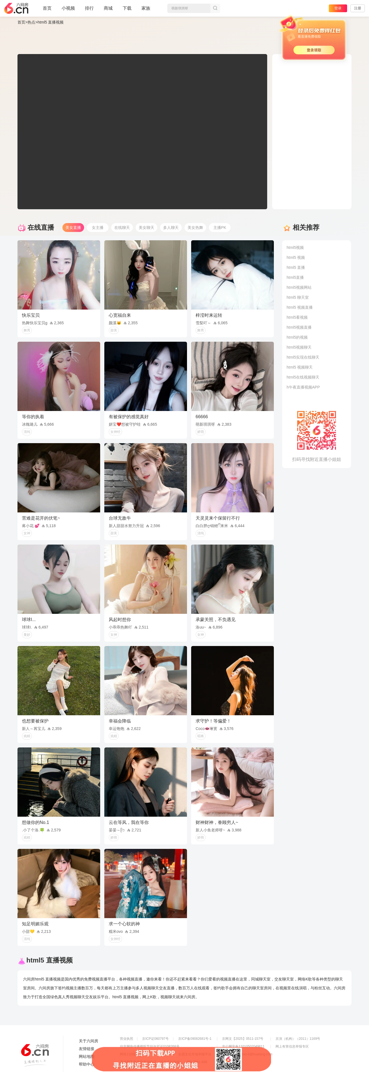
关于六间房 (88, 1041)
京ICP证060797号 (155, 1039)
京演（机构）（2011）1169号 (298, 1039)
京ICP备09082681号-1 (194, 1039)
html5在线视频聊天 (303, 377)
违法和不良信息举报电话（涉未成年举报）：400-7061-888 (163, 1062)
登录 (338, 8)
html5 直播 (296, 267)
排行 (89, 8)
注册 (357, 8)
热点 (31, 22)
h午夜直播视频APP (303, 387)
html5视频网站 (299, 287)
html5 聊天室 (298, 297)
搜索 (215, 8)
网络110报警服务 (132, 1054)
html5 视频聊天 (300, 367)
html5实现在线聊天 (303, 357)
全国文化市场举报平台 (194, 1054)
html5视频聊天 (299, 347)
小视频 (68, 10)
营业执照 (126, 1039)
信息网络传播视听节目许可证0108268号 (150, 1046)
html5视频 (295, 247)
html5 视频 (296, 257)
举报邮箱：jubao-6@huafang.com (247, 1054)
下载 (127, 8)
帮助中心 (86, 1064)
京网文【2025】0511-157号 (242, 1039)
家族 (145, 10)
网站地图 (86, 1056)
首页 (47, 10)
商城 (108, 10)
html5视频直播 (299, 327)
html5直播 (295, 277)
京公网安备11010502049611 (243, 1046)
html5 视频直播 (300, 307)
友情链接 (86, 1048)
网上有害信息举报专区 (292, 1046)
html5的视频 (297, 337)
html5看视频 (297, 317)
